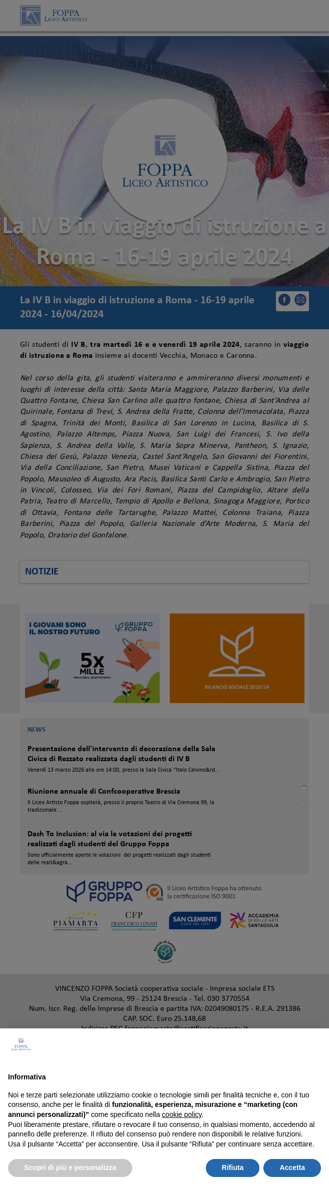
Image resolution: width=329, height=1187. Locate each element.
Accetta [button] (292, 1167)
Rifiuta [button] (233, 1167)
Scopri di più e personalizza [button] (70, 1167)
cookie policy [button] (181, 1114)
